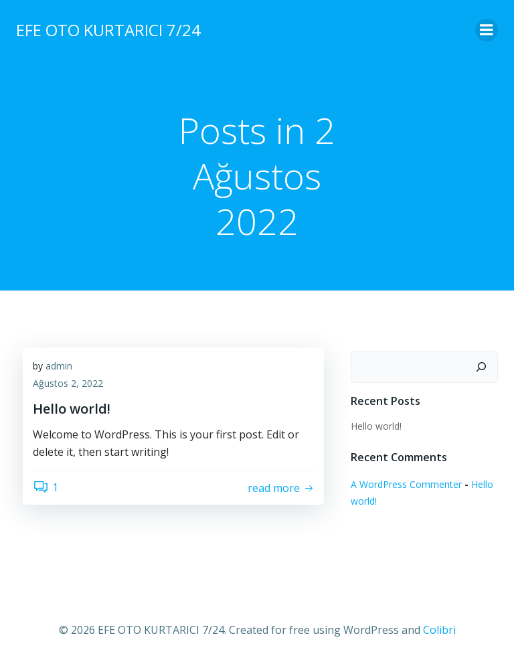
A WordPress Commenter (406, 484)
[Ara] (481, 366)
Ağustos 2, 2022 (68, 383)
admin (59, 365)
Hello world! (376, 426)
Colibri (439, 629)
